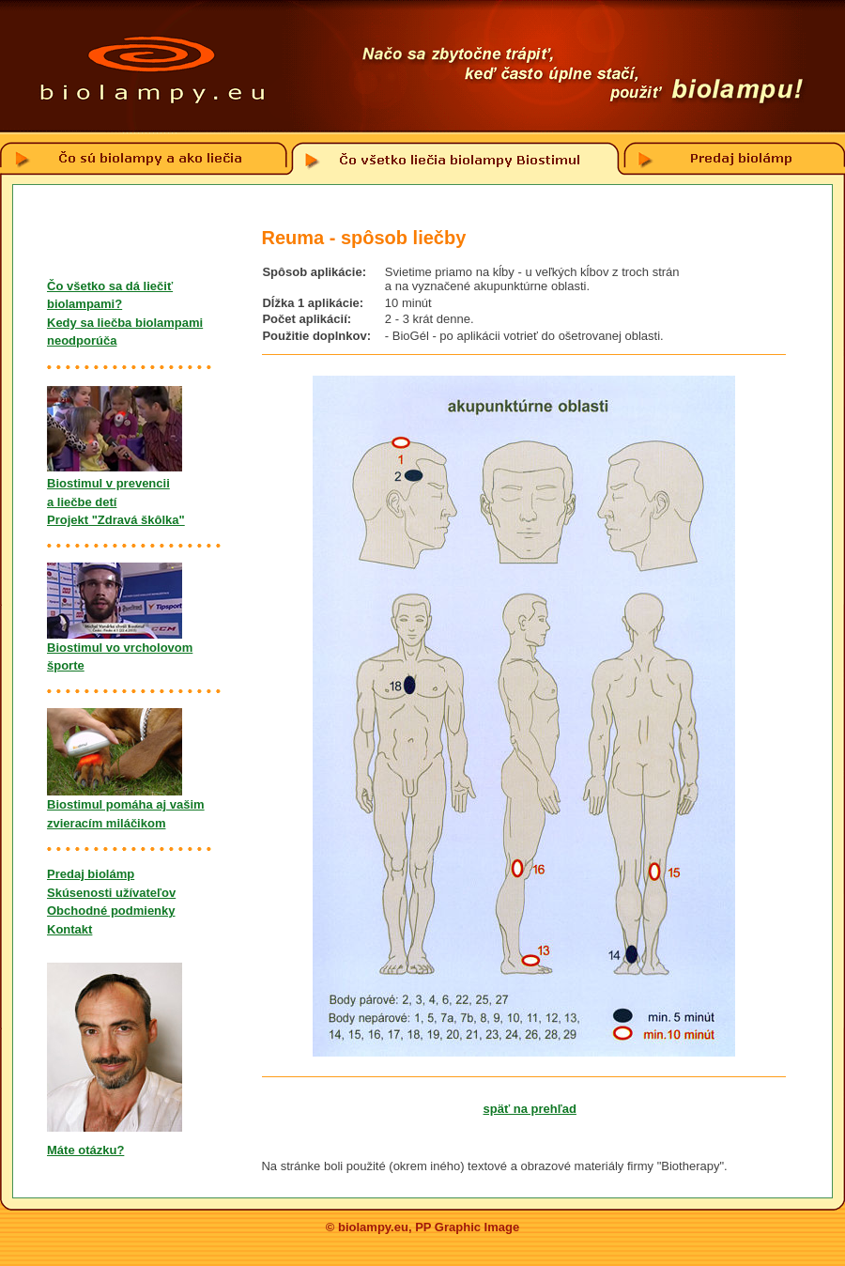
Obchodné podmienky (111, 910)
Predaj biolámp (90, 874)
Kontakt (69, 929)
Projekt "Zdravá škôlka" (116, 520)
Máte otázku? (85, 1150)
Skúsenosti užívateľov (111, 893)
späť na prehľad (530, 1109)
